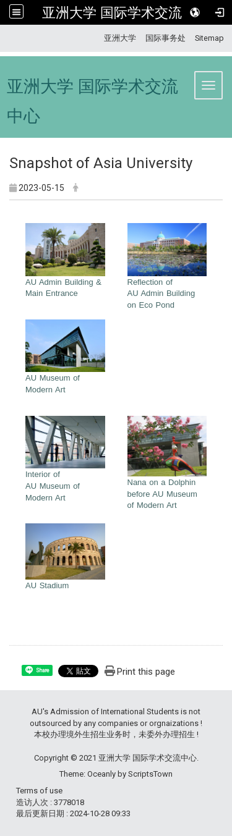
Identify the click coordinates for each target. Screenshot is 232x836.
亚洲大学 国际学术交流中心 (125, 12)
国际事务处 (165, 38)
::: (99, 38)
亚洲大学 (120, 38)
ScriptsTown (150, 774)
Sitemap (209, 38)
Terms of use (39, 790)
